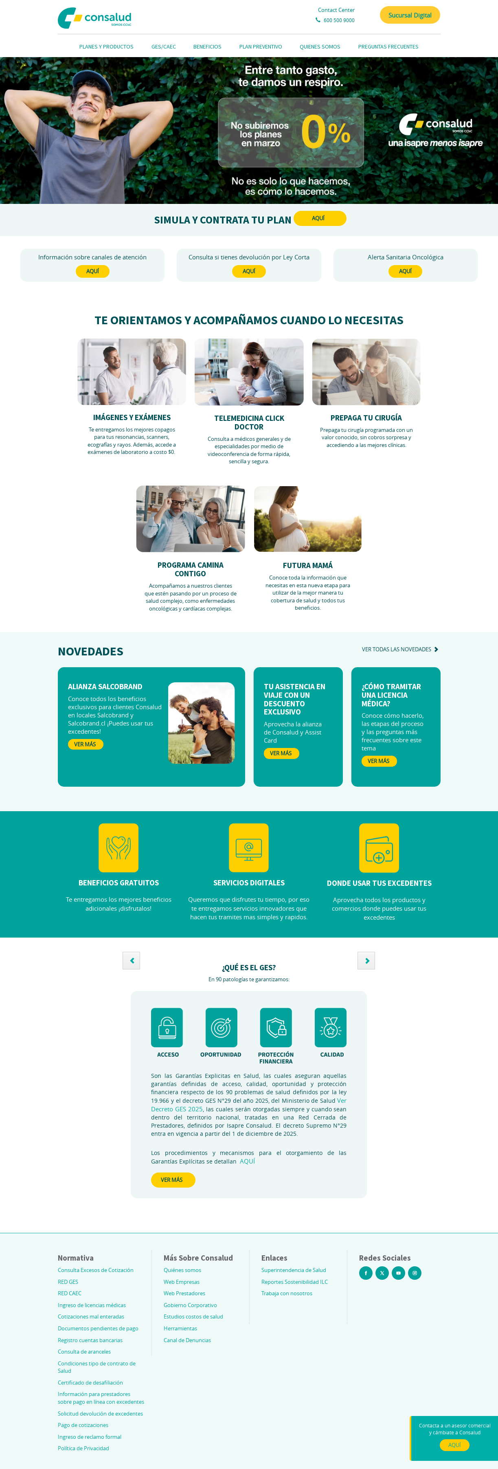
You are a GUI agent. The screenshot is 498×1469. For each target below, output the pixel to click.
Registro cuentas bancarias (90, 1340)
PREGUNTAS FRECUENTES (388, 46)
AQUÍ (318, 218)
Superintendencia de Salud (293, 1270)
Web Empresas (182, 1281)
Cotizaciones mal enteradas (91, 1316)
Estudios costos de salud (193, 1316)
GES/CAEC (163, 46)
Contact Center (336, 9)
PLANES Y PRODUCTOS (106, 46)
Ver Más (85, 744)
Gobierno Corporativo (190, 1305)
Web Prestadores (184, 1293)
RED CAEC (69, 1293)
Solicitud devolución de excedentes (100, 1413)
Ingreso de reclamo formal (89, 1436)
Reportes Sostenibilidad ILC (294, 1281)
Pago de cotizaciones (83, 1425)
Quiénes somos (182, 1270)
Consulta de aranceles (84, 1351)
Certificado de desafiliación (90, 1382)
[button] (131, 960)
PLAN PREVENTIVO (260, 46)
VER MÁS (171, 1180)
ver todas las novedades (401, 649)
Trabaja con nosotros (286, 1293)
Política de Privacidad (83, 1448)
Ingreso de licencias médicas (92, 1305)
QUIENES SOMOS (320, 46)
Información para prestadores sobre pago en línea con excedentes (101, 1397)
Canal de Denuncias (187, 1340)
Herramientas (180, 1328)
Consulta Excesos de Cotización (96, 1270)
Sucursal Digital (410, 15)
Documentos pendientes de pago (98, 1328)
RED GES (68, 1281)
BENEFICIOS (207, 46)
